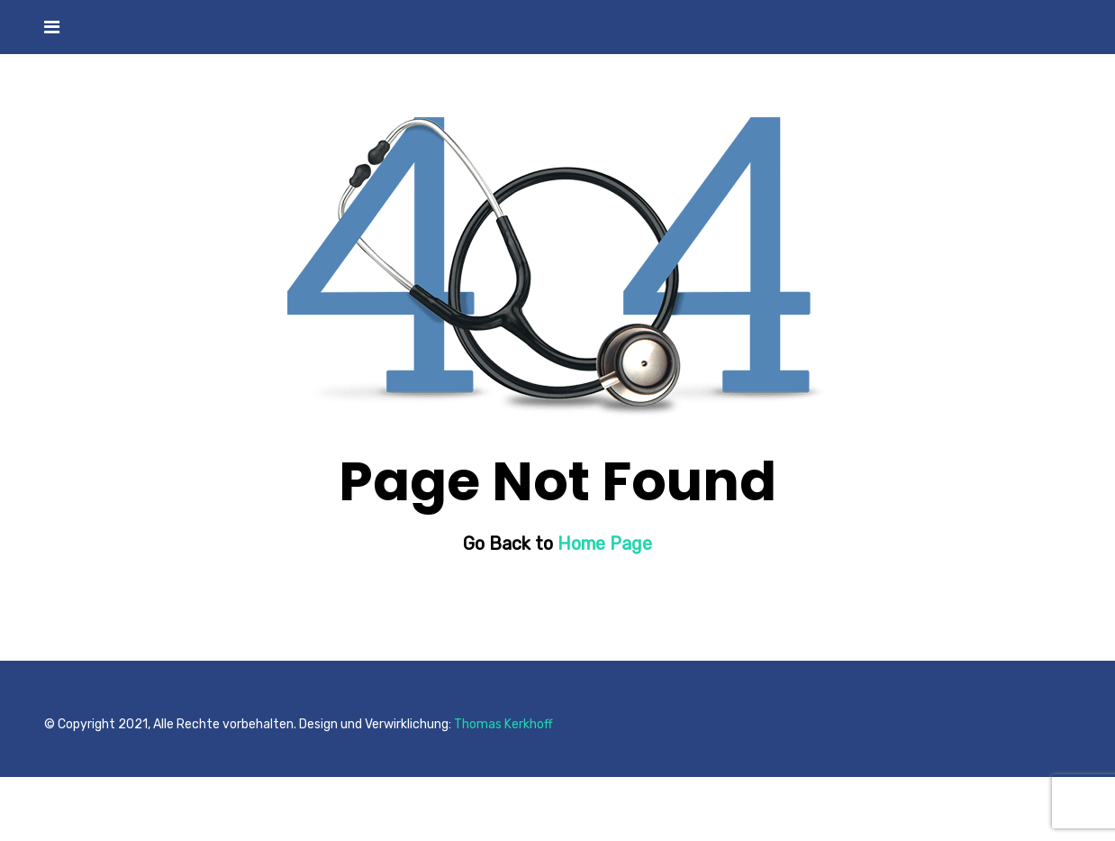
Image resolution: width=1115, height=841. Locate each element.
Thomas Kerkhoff (503, 724)
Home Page (605, 543)
